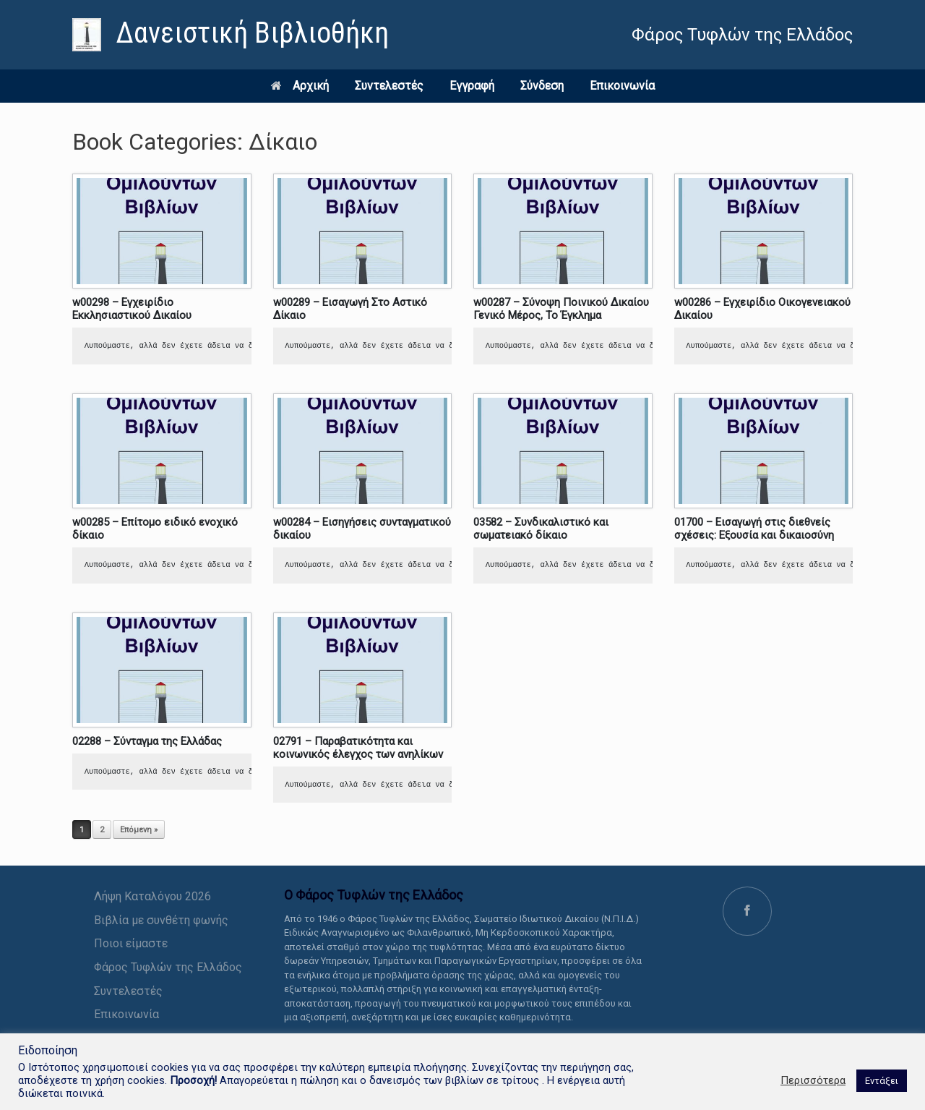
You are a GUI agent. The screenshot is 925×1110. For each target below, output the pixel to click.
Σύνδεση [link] (542, 86)
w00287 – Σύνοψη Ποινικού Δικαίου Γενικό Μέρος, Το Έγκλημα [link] (561, 309)
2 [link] (102, 829)
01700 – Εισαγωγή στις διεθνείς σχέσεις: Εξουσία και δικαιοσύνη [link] (754, 529)
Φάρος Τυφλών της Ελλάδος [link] (168, 967)
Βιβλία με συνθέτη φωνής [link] (161, 920)
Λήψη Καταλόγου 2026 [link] (152, 896)
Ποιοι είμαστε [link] (131, 943)
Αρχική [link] (300, 86)
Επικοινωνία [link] (622, 86)
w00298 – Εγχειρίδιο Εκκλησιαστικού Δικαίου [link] (132, 309)
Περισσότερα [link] (813, 1080)
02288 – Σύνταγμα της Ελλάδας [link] (147, 741)
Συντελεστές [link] (389, 86)
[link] (230, 34)
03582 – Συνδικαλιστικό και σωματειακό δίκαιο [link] (540, 529)
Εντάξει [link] (881, 1080)
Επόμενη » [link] (139, 829)
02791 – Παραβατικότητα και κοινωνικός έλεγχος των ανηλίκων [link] (358, 748)
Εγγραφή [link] (471, 86)
